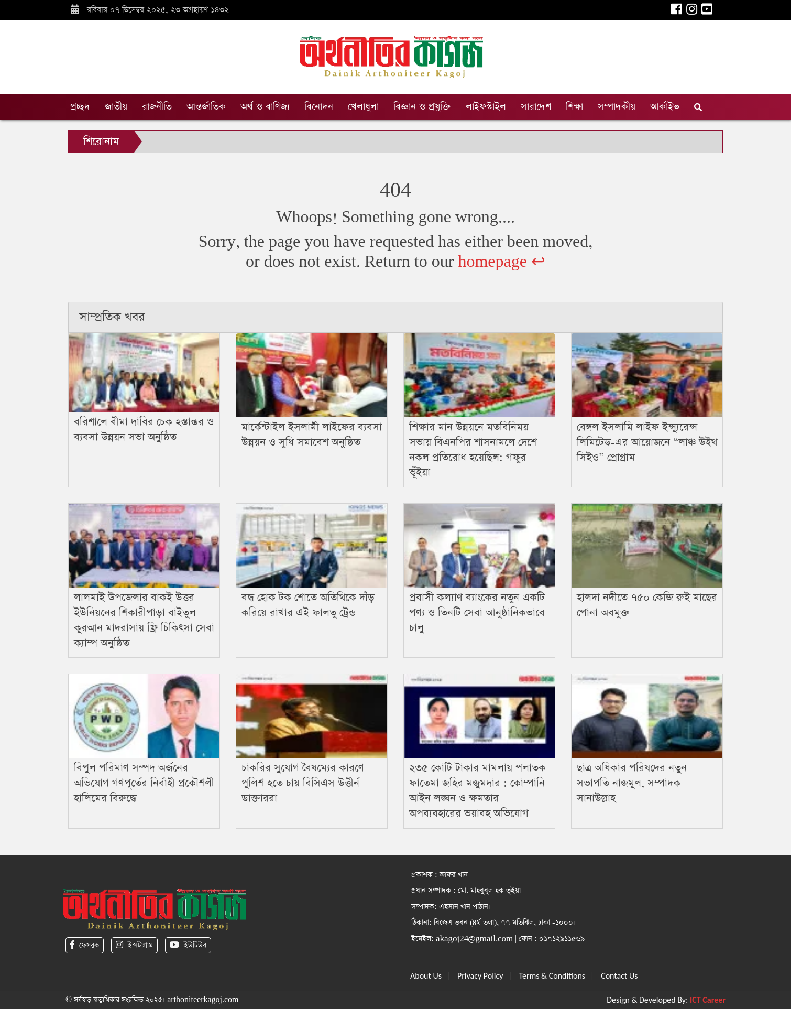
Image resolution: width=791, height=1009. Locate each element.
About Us (426, 976)
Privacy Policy (480, 976)
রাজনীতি (157, 106)
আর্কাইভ (664, 106)
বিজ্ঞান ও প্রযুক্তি (422, 106)
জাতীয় (116, 106)
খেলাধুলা (363, 106)
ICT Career (708, 1000)
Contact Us (619, 976)
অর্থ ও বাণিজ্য (265, 106)
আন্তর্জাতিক (206, 106)
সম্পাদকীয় (616, 106)
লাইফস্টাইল (486, 106)
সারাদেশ (536, 106)
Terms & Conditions (552, 976)
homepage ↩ (501, 262)
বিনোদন (318, 106)
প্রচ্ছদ (80, 106)
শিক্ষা (574, 106)
